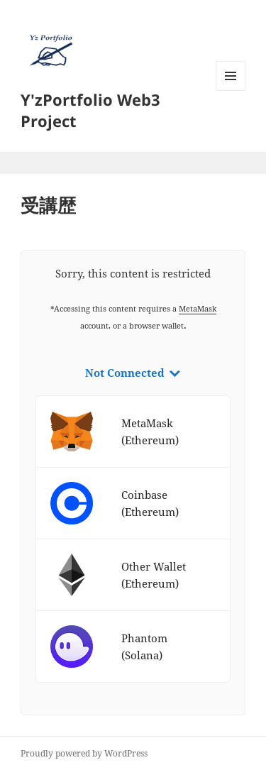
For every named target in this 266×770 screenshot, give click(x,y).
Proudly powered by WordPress (84, 753)
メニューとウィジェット (230, 90)
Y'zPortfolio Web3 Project (90, 110)
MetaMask (197, 308)
